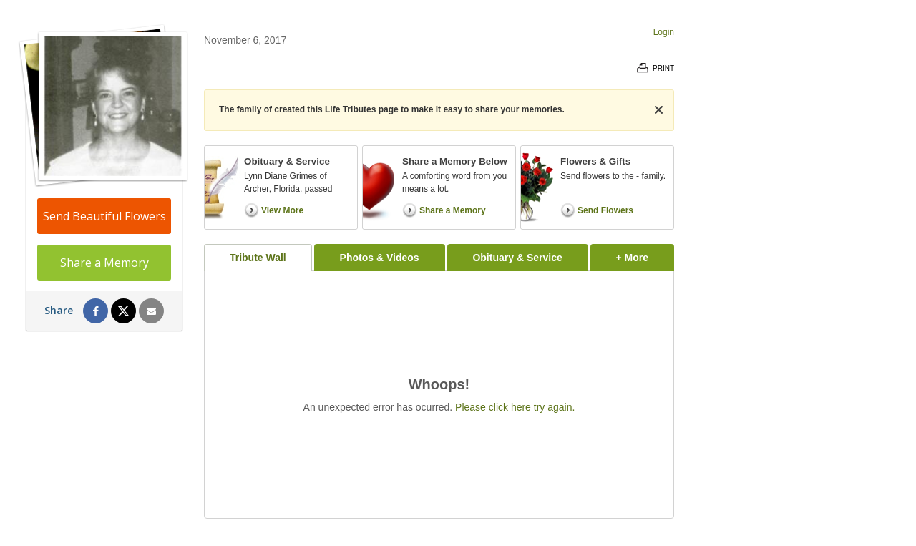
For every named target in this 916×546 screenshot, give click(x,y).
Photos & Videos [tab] (379, 257)
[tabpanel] (439, 395)
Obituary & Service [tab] (517, 257)
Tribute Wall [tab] (258, 257)
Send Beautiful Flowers (104, 216)
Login (663, 32)
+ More (645, 253)
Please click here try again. (515, 407)
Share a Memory (104, 262)
